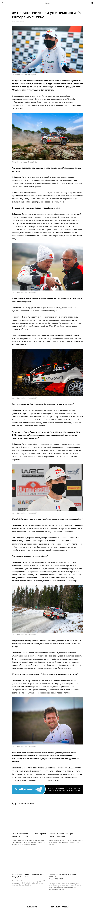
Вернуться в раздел (59, 907)
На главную (32, 907)
